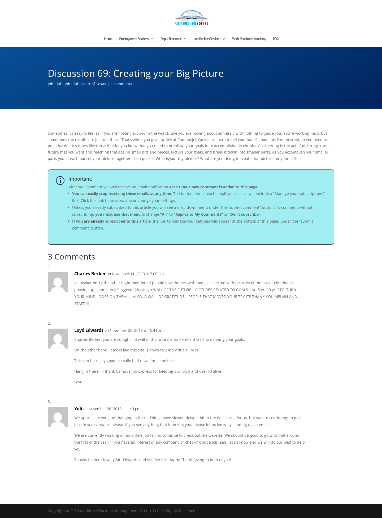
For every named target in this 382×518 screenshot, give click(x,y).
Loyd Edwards (88, 330)
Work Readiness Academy (249, 39)
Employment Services (133, 39)
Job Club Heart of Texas (85, 83)
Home (108, 39)
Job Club (55, 83)
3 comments (121, 83)
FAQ (275, 39)
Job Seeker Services (207, 39)
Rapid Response (170, 39)
